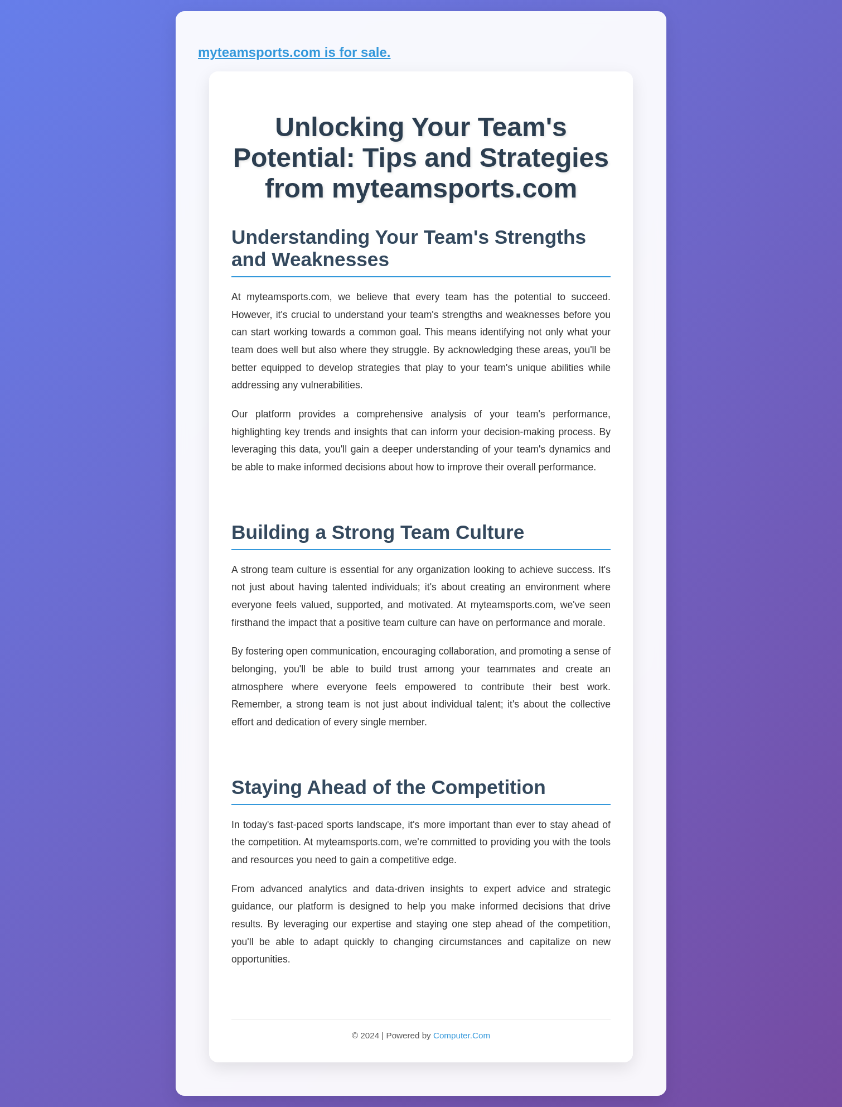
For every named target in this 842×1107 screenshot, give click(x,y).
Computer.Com (461, 1035)
